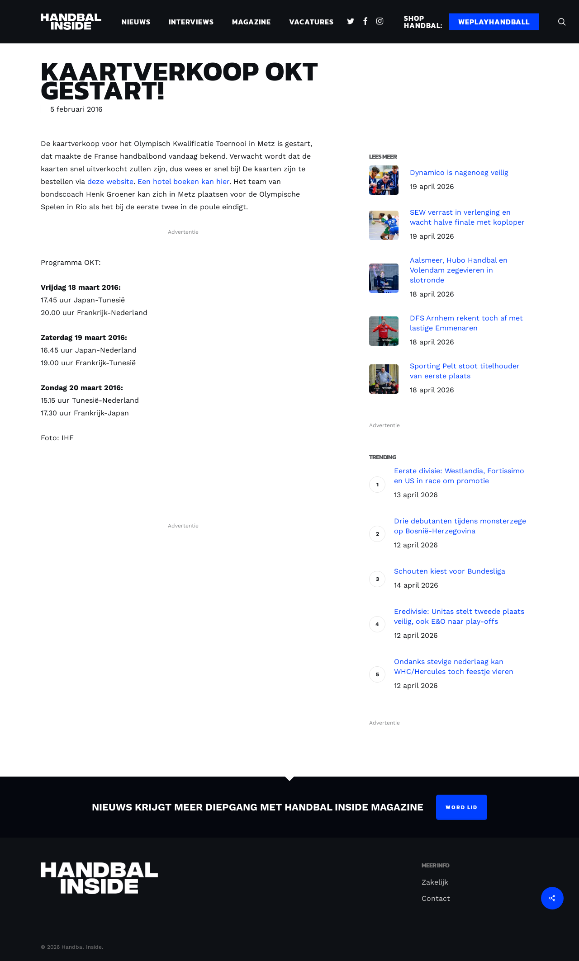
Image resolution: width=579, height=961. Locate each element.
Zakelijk (435, 882)
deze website (110, 181)
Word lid (462, 807)
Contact (436, 898)
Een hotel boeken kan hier (183, 181)
